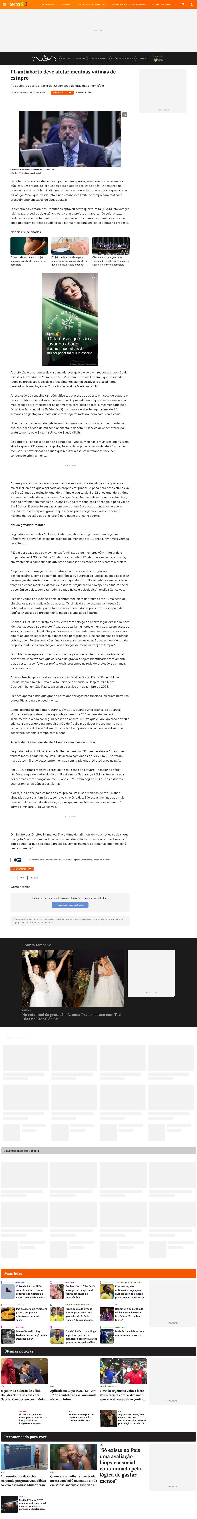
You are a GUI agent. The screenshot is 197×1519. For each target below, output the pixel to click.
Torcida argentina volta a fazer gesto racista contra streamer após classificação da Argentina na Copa (122, 1395)
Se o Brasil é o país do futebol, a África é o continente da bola (81, 1417)
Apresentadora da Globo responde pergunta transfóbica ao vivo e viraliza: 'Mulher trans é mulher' (23, 1480)
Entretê (22, 1497)
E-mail (183, 4)
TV (116, 1305)
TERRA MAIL (65, 4)
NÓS (22, 878)
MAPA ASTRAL (48, 4)
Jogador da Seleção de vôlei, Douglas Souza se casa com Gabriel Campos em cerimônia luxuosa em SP (23, 1395)
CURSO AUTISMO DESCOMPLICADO (91, 4)
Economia (19, 1282)
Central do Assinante (162, 4)
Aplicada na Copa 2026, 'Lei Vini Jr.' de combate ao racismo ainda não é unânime (73, 1395)
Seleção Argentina (109, 1386)
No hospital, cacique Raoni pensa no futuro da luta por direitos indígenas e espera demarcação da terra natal (33, 1419)
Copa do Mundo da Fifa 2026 (128, 1282)
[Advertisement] (172, 1418)
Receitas (20, 1305)
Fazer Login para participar (70, 905)
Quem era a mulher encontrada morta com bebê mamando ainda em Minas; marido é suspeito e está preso (73, 1480)
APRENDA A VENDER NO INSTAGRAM (129, 4)
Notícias (34, 878)
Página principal (18, 4)
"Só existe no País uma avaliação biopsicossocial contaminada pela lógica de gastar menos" (120, 1465)
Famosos (26, 1010)
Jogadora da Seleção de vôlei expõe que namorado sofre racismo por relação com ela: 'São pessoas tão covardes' (132, 1419)
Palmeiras (120, 1327)
